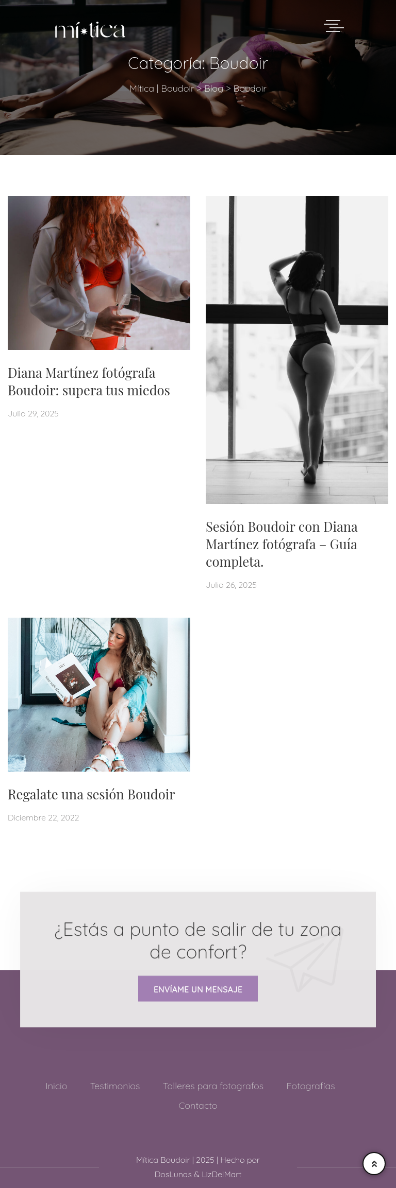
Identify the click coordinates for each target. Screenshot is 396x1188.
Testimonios (115, 1086)
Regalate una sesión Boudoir (91, 793)
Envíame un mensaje (198, 990)
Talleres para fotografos (213, 1086)
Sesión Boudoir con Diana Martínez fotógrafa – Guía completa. (281, 543)
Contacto (197, 1105)
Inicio (56, 1086)
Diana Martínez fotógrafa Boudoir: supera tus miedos (89, 380)
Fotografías (310, 1086)
